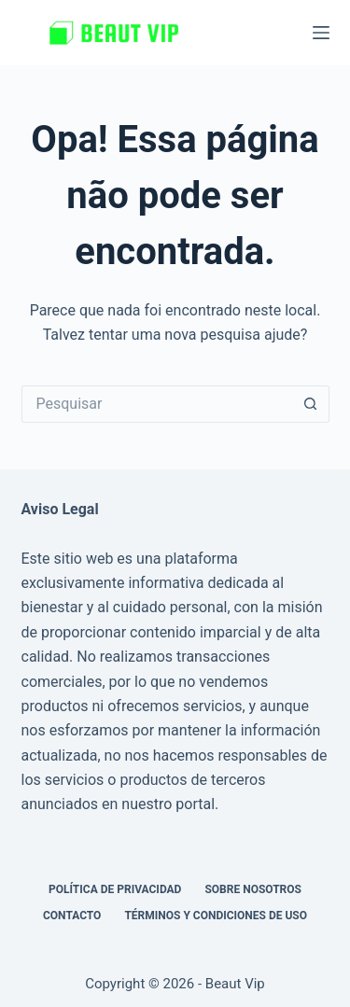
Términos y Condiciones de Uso (215, 915)
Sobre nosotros (252, 889)
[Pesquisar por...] (156, 404)
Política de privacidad (115, 889)
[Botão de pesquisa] (310, 404)
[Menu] (321, 32)
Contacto (72, 915)
